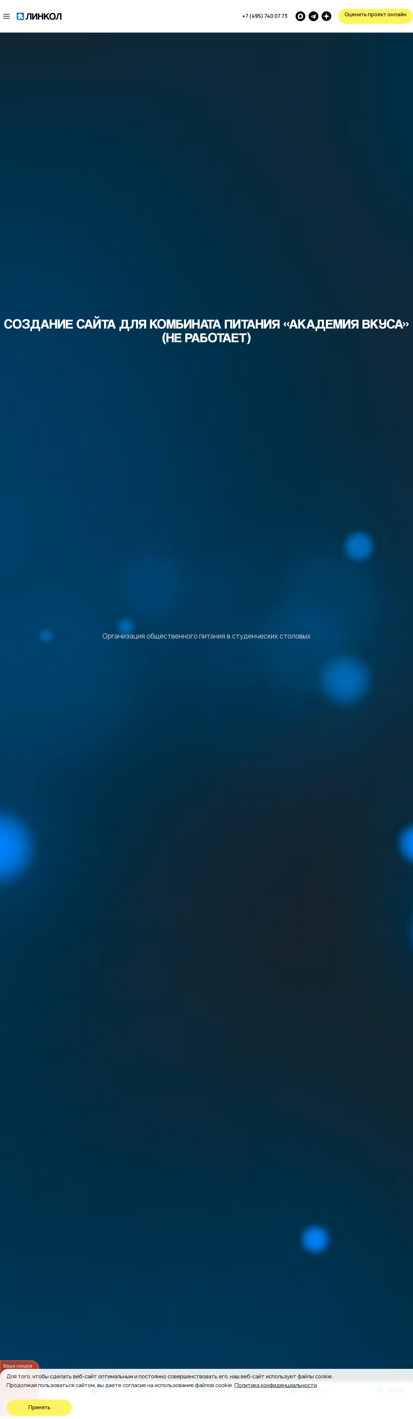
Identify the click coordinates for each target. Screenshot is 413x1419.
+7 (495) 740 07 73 (264, 16)
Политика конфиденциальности (276, 1385)
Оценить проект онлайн (375, 14)
